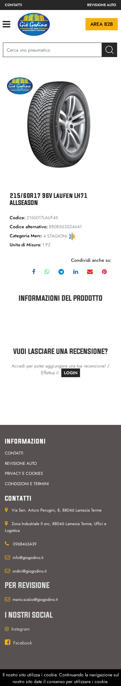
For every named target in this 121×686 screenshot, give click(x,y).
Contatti (13, 4)
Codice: (17, 217)
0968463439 (24, 544)
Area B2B (101, 24)
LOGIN (70, 373)
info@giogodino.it (28, 557)
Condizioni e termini (27, 484)
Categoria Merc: (26, 235)
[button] (109, 50)
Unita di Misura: (25, 244)
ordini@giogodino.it (29, 571)
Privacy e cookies (24, 473)
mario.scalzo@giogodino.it (35, 599)
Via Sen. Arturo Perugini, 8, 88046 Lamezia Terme (57, 510)
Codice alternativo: (29, 226)
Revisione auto (101, 4)
